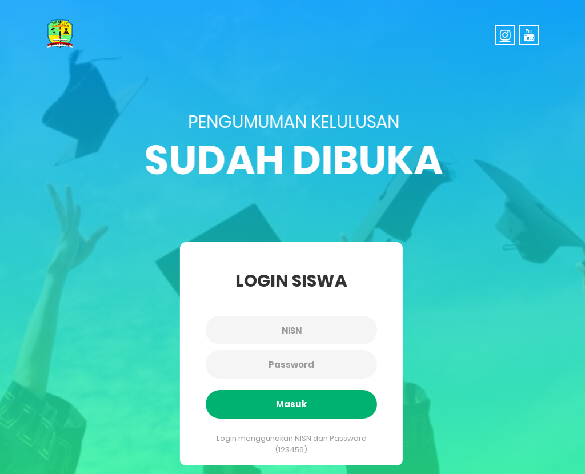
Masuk (289, 404)
